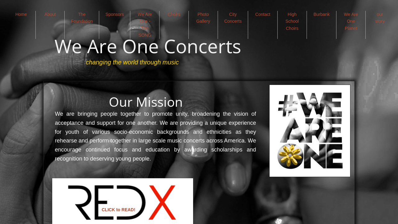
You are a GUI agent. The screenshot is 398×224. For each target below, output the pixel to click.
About (50, 14)
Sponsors (114, 14)
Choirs (174, 14)
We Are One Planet (351, 21)
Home (21, 14)
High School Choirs (292, 21)
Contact (262, 14)
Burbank (321, 14)
